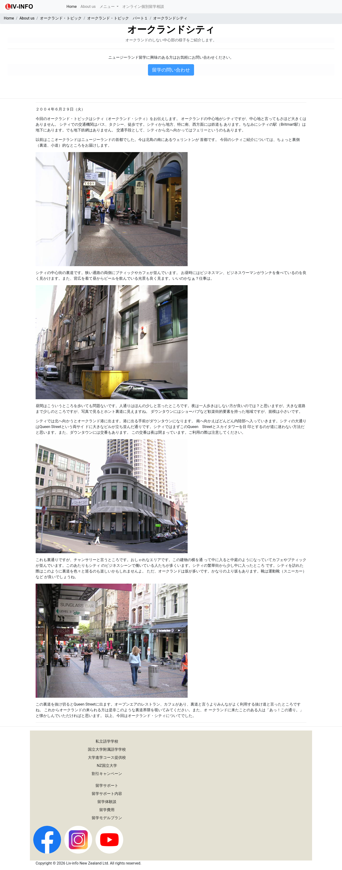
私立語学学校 (106, 741)
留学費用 (106, 810)
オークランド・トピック (61, 18)
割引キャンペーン (107, 773)
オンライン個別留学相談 (143, 6)
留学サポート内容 (107, 793)
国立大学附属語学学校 (107, 749)
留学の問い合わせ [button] (171, 70)
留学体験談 (106, 801)
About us (88, 6)
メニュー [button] (108, 6)
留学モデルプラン (107, 818)
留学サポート (106, 785)
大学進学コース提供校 (107, 757)
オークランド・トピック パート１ (117, 18)
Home (72, 6)
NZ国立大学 (107, 765)
